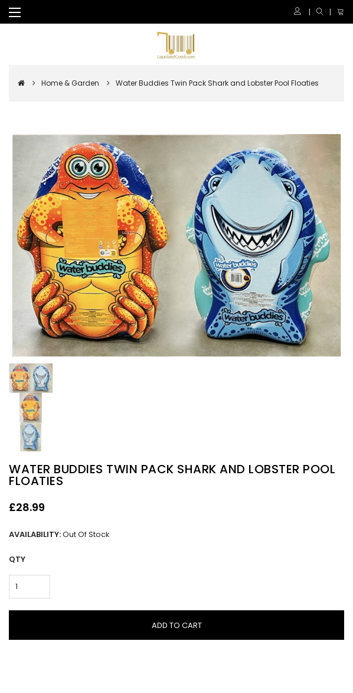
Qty (17, 559)
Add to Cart (177, 625)
